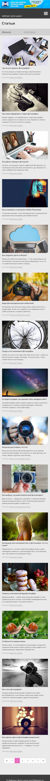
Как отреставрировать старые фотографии (20, 114)
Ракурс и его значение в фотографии (17, 351)
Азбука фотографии (15, 77)
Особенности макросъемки (13, 641)
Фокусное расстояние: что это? (15, 447)
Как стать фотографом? (12, 689)
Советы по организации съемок (19, 459)
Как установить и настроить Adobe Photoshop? (21, 210)
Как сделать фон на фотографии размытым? (20, 737)
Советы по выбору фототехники (19, 315)
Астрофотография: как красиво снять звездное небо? (24, 399)
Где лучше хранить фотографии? (16, 68)
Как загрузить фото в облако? (14, 255)
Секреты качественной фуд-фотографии (19, 593)
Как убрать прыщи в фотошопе (15, 162)
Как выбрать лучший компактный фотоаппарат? (22, 495)
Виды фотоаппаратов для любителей (18, 303)
